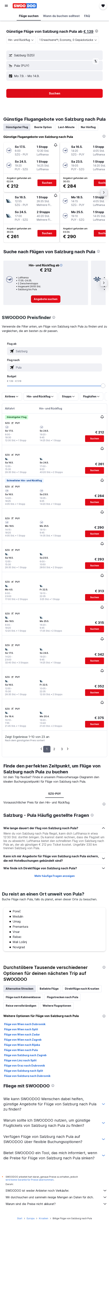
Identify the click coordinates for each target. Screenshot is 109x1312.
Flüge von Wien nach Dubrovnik (24, 1024)
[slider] (103, 386)
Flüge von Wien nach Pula (21, 1050)
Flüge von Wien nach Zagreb (23, 1039)
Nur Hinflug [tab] (88, 127)
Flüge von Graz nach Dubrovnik (24, 1065)
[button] (6, 6)
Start (19, 1218)
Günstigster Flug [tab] (17, 127)
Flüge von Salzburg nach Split (23, 1070)
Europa (30, 1218)
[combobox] (21, 40)
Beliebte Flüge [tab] (49, 988)
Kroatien (43, 1218)
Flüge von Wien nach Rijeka (22, 1044)
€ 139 (88, 31)
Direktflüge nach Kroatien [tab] (82, 988)
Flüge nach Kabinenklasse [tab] (23, 997)
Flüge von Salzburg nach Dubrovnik (27, 1075)
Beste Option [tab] (43, 127)
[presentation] (96, 31)
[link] (45, 299)
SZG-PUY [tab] (54, 793)
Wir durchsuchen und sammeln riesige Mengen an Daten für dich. (56, 1197)
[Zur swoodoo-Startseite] (25, 5)
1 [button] (46, 749)
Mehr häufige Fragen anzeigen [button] (54, 875)
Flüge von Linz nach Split (20, 1060)
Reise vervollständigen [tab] (21, 1005)
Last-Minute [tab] (66, 127)
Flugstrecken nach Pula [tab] (62, 997)
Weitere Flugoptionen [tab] (57, 1005)
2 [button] (54, 749)
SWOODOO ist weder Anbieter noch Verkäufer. (56, 1190)
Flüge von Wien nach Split (21, 1029)
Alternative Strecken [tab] (19, 988)
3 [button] (62, 749)
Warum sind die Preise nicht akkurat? (56, 1204)
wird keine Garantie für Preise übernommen (30, 1179)
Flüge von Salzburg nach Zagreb (25, 1055)
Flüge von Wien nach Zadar (22, 1034)
